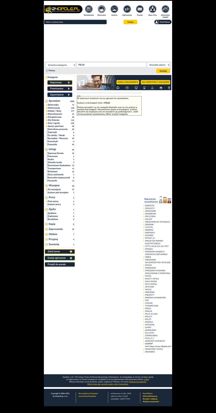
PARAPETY (149, 295)
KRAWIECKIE (150, 214)
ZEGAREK (149, 235)
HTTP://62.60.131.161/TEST (157, 246)
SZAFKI (148, 327)
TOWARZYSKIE (151, 306)
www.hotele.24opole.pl (87, 396)
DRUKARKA (150, 352)
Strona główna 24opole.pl (88, 393)
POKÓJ (148, 276)
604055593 (149, 206)
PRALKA (148, 311)
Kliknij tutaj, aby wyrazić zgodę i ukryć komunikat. (108, 384)
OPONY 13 (149, 238)
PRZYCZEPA (150, 216)
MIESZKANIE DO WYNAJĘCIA (157, 222)
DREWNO (149, 230)
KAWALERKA (150, 330)
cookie (146, 379)
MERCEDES (150, 292)
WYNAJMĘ (149, 325)
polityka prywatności (137, 382)
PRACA (148, 308)
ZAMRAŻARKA (151, 336)
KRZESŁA (149, 322)
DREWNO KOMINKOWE (155, 298)
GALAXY (148, 219)
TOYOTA (149, 227)
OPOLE (148, 290)
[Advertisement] (108, 42)
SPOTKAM (149, 287)
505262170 (149, 208)
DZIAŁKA (149, 249)
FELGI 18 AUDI (151, 314)
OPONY (148, 265)
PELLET (148, 319)
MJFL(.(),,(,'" (150, 338)
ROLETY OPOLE (152, 279)
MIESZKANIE (150, 211)
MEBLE (148, 257)
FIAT (147, 300)
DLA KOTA (149, 333)
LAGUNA (149, 303)
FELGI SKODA (151, 284)
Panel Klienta (148, 393)
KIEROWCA (150, 233)
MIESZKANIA (150, 268)
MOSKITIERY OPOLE (154, 349)
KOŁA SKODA (151, 281)
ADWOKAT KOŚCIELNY (155, 341)
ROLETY (148, 317)
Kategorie (53, 77)
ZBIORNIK (149, 225)
